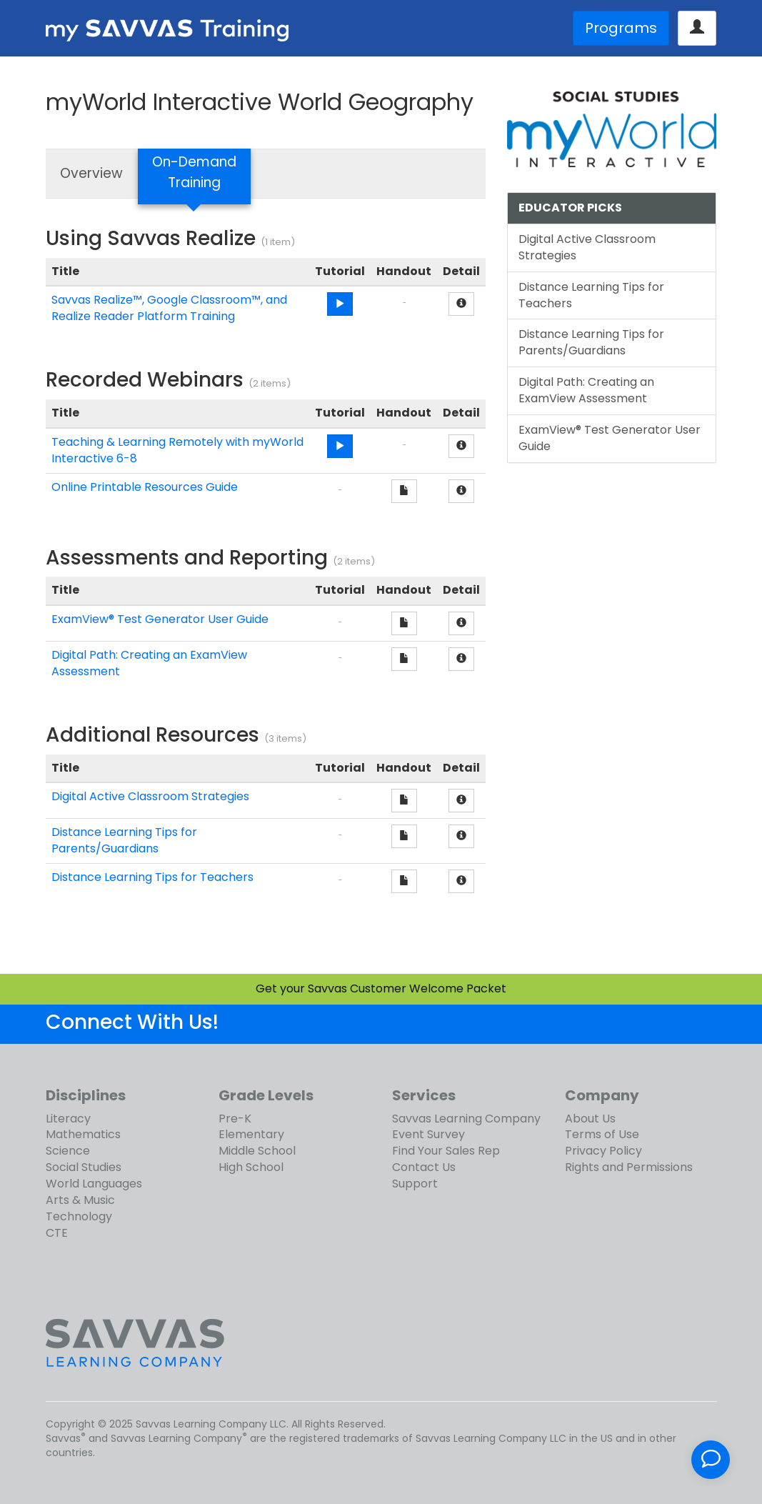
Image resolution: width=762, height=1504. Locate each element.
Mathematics (83, 1134)
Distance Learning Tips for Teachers (152, 877)
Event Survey (428, 1134)
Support (415, 1183)
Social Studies (83, 1167)
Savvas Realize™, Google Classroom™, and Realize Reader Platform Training (169, 308)
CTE (57, 1233)
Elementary (251, 1134)
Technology (79, 1216)
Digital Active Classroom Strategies (150, 796)
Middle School (257, 1150)
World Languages (94, 1183)
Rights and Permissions (629, 1167)
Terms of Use (602, 1134)
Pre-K (235, 1118)
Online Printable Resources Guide (144, 487)
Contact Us (424, 1167)
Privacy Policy (603, 1150)
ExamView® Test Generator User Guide (160, 619)
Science (68, 1150)
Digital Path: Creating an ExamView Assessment (149, 663)
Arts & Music (80, 1200)
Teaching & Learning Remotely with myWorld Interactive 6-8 (177, 450)
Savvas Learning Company (466, 1118)
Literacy (68, 1118)
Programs (621, 28)
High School (251, 1167)
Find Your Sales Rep (446, 1150)
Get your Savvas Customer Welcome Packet (381, 988)
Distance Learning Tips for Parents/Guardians (124, 840)
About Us (590, 1118)
